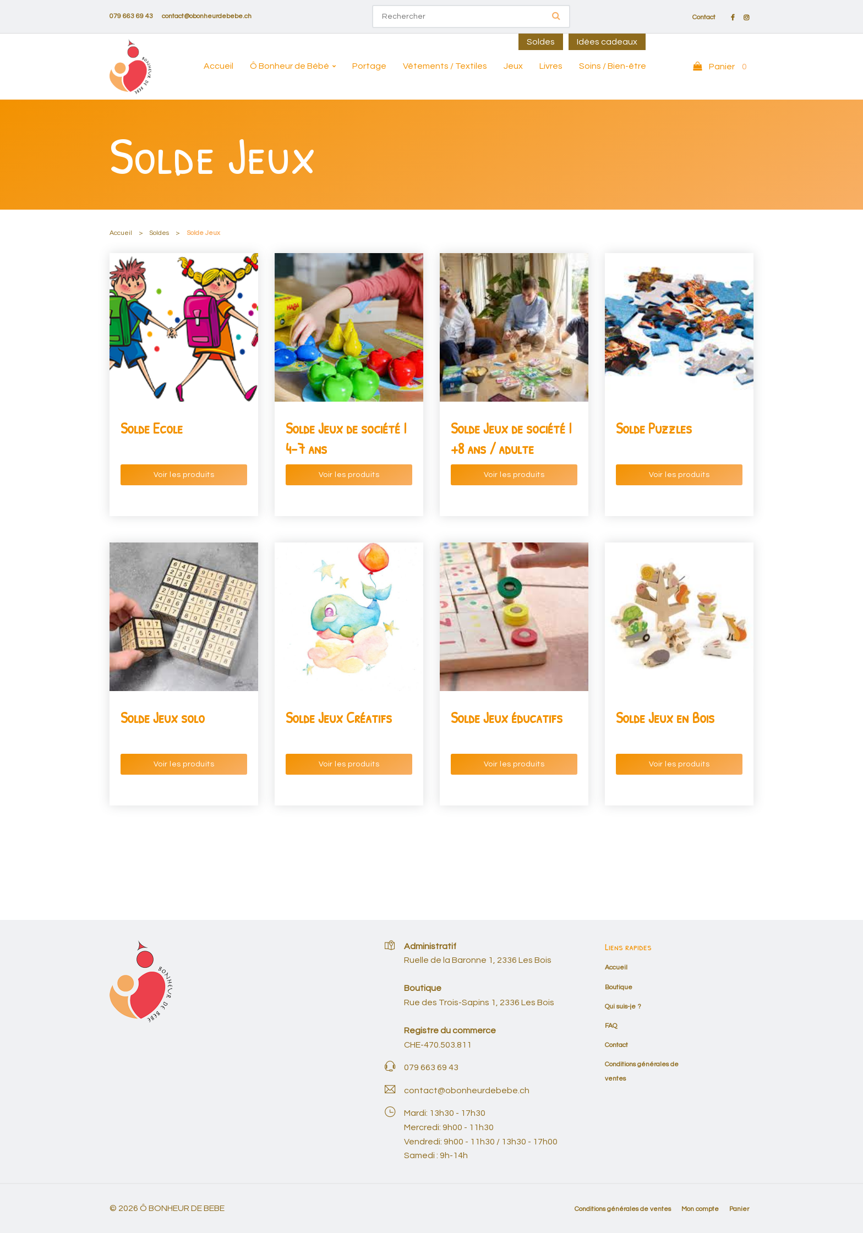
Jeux (513, 66)
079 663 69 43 (131, 16)
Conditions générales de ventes (623, 1209)
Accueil (218, 66)
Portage (369, 66)
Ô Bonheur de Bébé (289, 66)
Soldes (541, 41)
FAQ (611, 1025)
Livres (550, 66)
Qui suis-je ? (623, 1006)
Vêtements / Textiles (445, 66)
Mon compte (700, 1209)
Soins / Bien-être (612, 66)
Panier (739, 1209)
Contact (703, 17)
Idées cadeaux (607, 41)
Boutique (618, 987)
